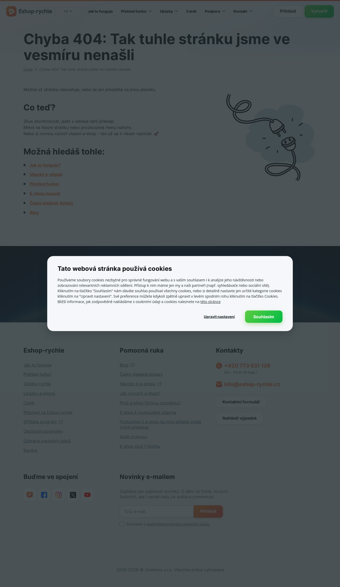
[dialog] (170, 293)
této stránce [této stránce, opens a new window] (210, 301)
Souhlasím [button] (263, 316)
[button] (219, 316)
